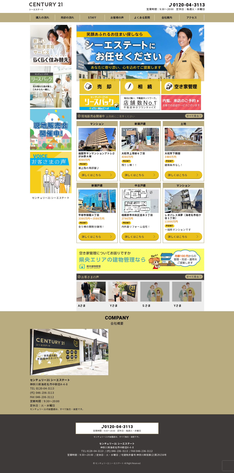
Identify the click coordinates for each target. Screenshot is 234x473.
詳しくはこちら (97, 175)
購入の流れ (42, 17)
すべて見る (193, 116)
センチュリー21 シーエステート (50, 197)
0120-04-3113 (187, 5)
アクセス (191, 17)
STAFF (92, 17)
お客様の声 (117, 17)
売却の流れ (67, 17)
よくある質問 (142, 17)
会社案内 (167, 17)
